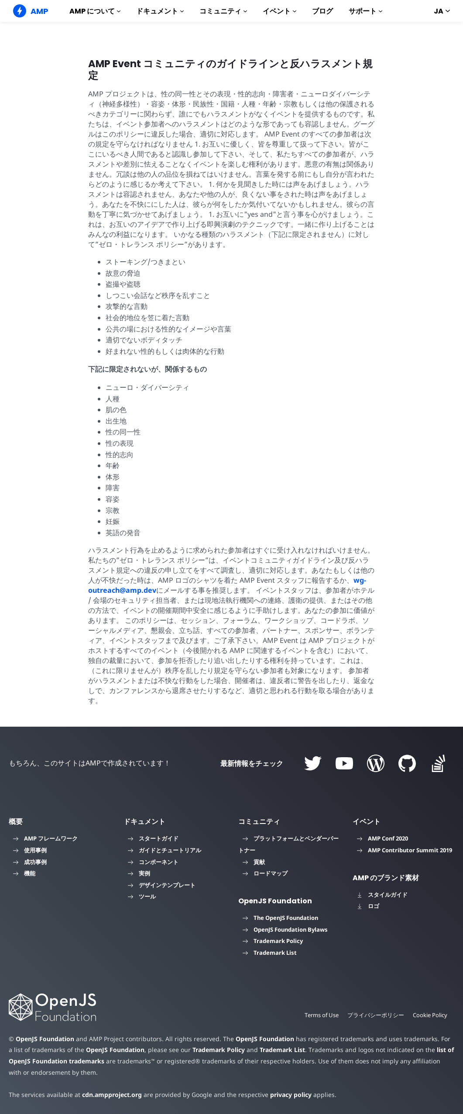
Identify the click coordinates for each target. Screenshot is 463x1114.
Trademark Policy (273, 941)
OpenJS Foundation (44, 1039)
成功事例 (30, 862)
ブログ (322, 11)
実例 (139, 873)
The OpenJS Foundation (280, 918)
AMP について (94, 11)
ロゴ (368, 906)
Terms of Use (320, 1015)
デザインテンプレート (161, 885)
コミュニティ (223, 11)
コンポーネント (153, 862)
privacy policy (284, 1094)
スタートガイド (153, 838)
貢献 (254, 862)
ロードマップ (265, 873)
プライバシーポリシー (375, 1015)
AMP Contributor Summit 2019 (404, 850)
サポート (365, 11)
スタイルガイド (382, 895)
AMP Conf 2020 (382, 838)
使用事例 (30, 850)
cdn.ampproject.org (109, 1094)
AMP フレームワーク (45, 838)
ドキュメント (160, 11)
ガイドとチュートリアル (164, 850)
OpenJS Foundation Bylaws (285, 929)
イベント (279, 11)
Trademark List (270, 953)
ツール (142, 896)
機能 (24, 873)
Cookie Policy (429, 1015)
